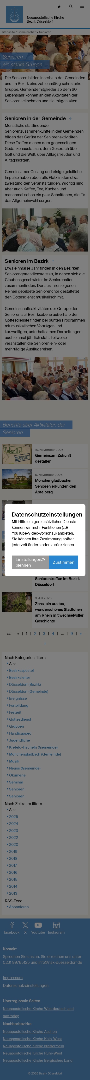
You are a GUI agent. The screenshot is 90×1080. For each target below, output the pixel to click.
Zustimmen (63, 562)
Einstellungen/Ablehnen (30, 562)
